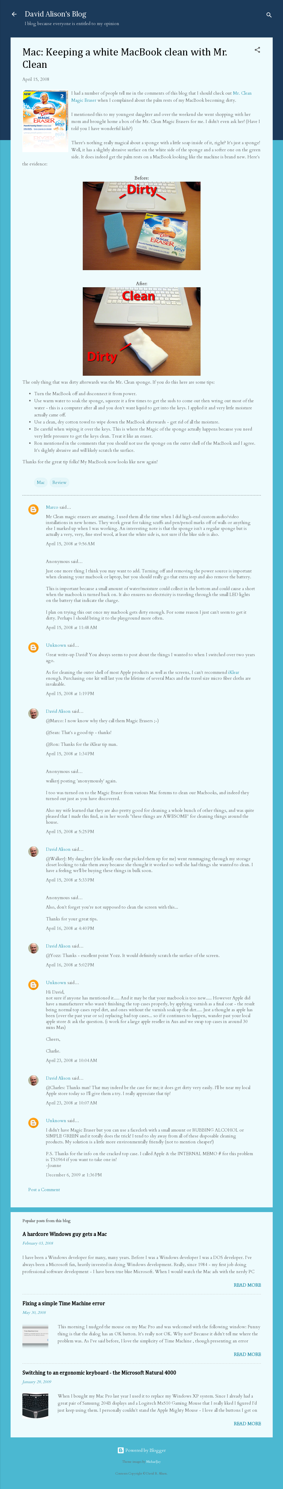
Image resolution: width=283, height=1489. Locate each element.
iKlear (233, 672)
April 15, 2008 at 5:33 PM (70, 880)
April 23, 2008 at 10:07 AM (71, 1103)
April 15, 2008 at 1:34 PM (70, 754)
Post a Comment (44, 1190)
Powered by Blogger (141, 1450)
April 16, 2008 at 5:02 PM (70, 965)
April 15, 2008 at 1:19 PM (70, 694)
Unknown (56, 645)
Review (59, 482)
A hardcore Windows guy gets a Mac (64, 1234)
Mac (41, 482)
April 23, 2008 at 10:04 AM (71, 1060)
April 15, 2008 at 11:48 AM (71, 628)
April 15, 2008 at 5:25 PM (70, 832)
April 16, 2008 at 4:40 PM (70, 928)
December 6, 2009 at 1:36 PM (74, 1175)
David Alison (58, 711)
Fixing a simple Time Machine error (63, 1303)
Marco (52, 507)
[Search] (269, 16)
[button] (257, 50)
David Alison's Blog (55, 14)
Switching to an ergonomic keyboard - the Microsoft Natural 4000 (99, 1373)
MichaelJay (153, 1462)
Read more (247, 1285)
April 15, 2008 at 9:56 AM (70, 544)
